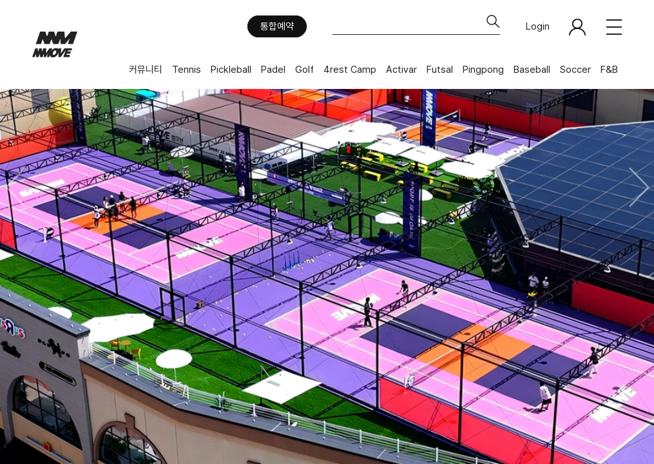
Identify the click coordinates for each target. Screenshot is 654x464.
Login (538, 26)
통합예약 (277, 26)
